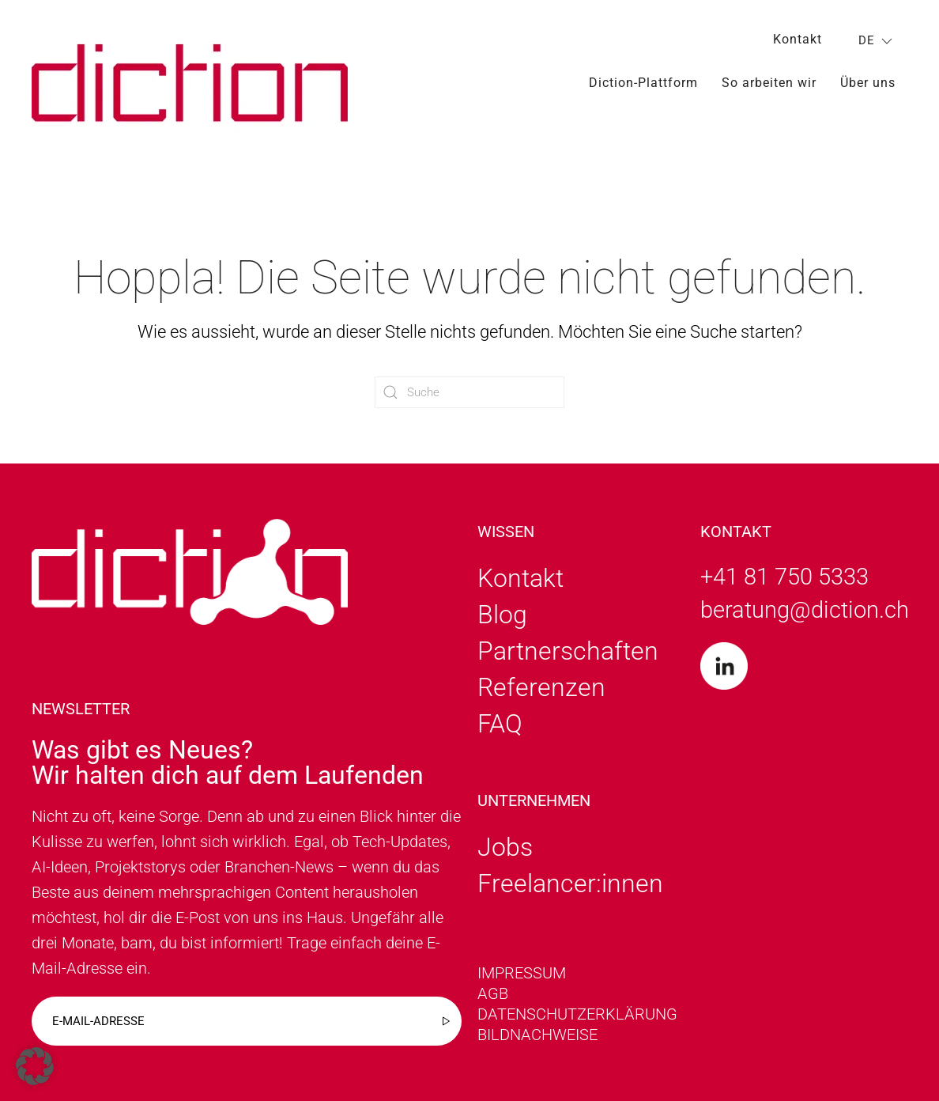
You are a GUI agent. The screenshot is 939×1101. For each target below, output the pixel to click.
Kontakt (797, 39)
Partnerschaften (567, 651)
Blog (502, 615)
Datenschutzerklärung (577, 1014)
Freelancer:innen (570, 883)
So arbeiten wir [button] (769, 82)
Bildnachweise (537, 1034)
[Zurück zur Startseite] (190, 82)
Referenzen (541, 687)
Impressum (521, 972)
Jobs (505, 847)
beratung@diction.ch (804, 609)
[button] (35, 1066)
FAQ (499, 724)
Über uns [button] (868, 82)
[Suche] (469, 392)
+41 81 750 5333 (784, 576)
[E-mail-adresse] (247, 1021)
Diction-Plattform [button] (643, 82)
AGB (492, 993)
